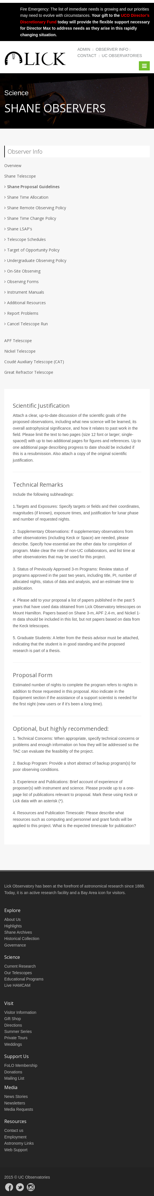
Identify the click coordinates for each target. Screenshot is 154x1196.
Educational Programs (24, 979)
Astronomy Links (19, 1143)
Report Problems (22, 313)
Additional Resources (26, 302)
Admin (83, 49)
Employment (15, 1137)
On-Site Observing (23, 271)
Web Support (15, 1150)
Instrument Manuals (25, 292)
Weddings (13, 1044)
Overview (12, 165)
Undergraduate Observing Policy (36, 260)
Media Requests (18, 1109)
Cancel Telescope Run (27, 323)
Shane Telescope (20, 176)
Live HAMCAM (17, 985)
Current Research (20, 966)
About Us (12, 919)
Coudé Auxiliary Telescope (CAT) (34, 361)
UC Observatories (122, 55)
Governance (15, 945)
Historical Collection (21, 938)
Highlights (13, 926)
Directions (13, 1025)
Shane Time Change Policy (31, 218)
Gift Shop (12, 1018)
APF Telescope (18, 340)
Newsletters (14, 1103)
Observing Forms (23, 281)
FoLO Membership (20, 1065)
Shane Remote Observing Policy (36, 207)
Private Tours (15, 1037)
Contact (86, 55)
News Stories (16, 1096)
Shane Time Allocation (27, 197)
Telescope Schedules (26, 239)
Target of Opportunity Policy (33, 250)
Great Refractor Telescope (28, 372)
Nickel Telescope (20, 351)
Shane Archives (18, 932)
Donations (13, 1072)
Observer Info (112, 49)
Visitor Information (20, 1012)
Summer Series (18, 1031)
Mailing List (14, 1078)
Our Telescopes (18, 972)
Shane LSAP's (19, 229)
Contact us (13, 1130)
